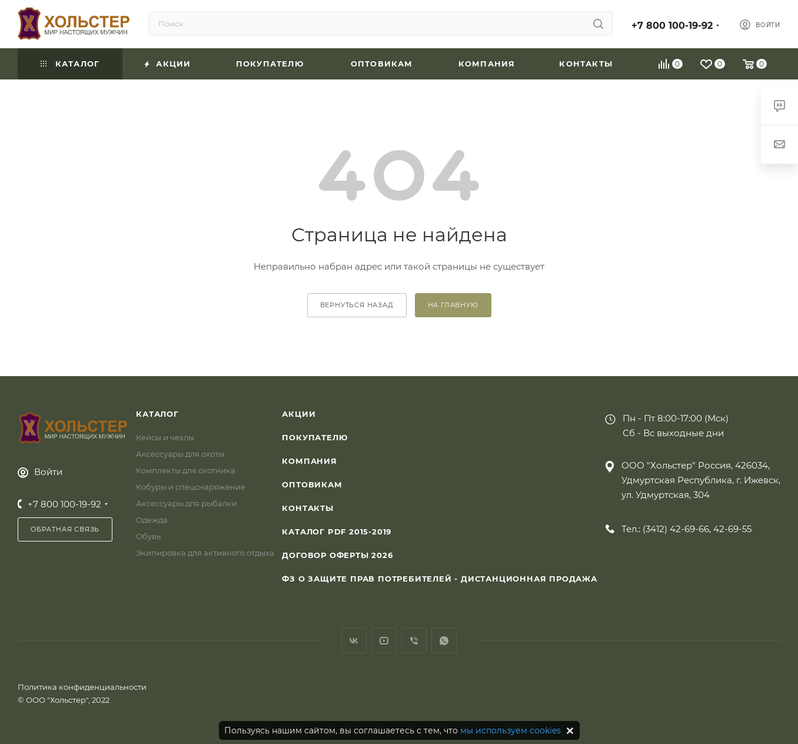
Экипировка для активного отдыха (205, 552)
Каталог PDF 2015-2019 (336, 531)
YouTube (384, 640)
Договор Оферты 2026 (337, 555)
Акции (298, 413)
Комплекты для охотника (185, 470)
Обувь (148, 536)
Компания (309, 461)
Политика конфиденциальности (82, 687)
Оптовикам (312, 484)
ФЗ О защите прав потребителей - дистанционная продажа (439, 578)
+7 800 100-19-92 (672, 25)
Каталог (157, 413)
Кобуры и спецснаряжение (190, 486)
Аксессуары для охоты (180, 454)
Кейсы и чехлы (165, 437)
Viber (414, 640)
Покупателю (314, 437)
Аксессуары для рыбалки (186, 503)
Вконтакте (354, 640)
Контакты (307, 508)
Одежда (152, 519)
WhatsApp (444, 640)
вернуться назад (357, 305)
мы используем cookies (510, 730)
